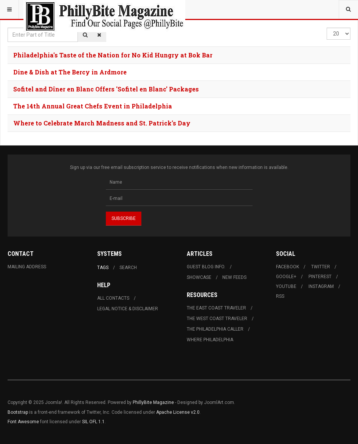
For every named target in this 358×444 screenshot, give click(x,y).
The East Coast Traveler (216, 308)
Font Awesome (23, 421)
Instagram (321, 286)
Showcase (199, 277)
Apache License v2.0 (178, 412)
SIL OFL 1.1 (93, 421)
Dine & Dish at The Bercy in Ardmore (70, 72)
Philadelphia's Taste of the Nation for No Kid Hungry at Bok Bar (112, 55)
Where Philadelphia (210, 339)
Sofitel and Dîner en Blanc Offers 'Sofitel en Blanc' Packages (106, 89)
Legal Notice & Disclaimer (127, 308)
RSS (280, 296)
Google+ (286, 276)
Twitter (320, 266)
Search (128, 267)
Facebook (287, 266)
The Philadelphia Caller (215, 329)
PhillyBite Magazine (153, 402)
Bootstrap (18, 412)
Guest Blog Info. (206, 266)
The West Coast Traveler (217, 318)
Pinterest (320, 276)
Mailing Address (27, 266)
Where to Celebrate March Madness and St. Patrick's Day (102, 123)
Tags (102, 267)
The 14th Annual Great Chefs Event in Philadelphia (92, 106)
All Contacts (113, 298)
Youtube (286, 286)
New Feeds (234, 277)
